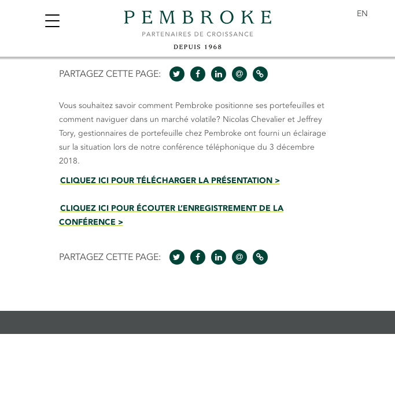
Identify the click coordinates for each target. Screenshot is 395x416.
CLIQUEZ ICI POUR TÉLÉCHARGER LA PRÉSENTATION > (170, 180)
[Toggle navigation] (52, 22)
